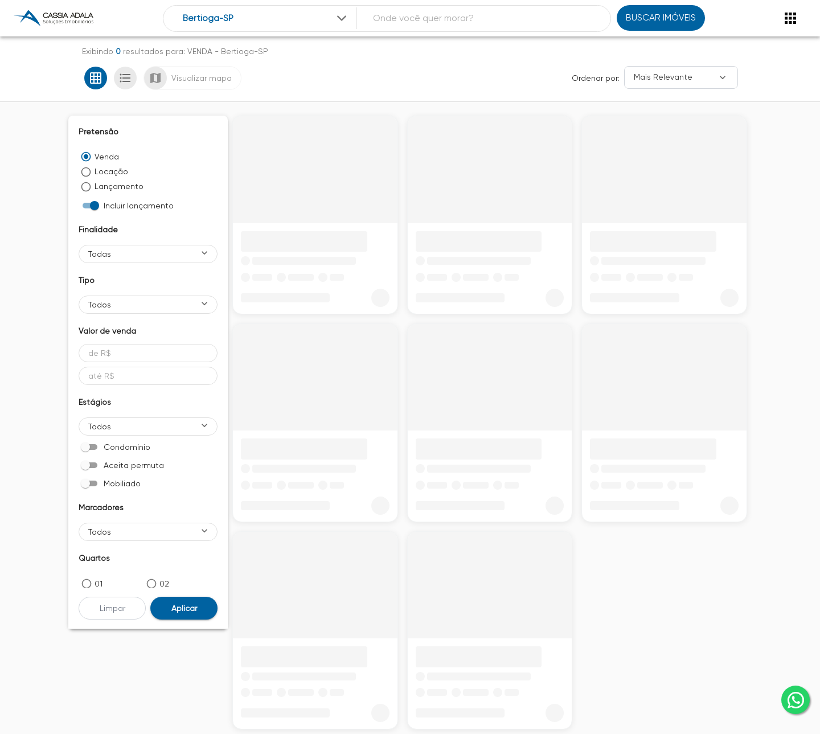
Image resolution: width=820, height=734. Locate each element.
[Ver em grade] (95, 78)
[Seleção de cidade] (265, 18)
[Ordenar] (681, 77)
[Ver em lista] (125, 78)
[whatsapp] (795, 700)
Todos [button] (99, 304)
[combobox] (265, 18)
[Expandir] (342, 18)
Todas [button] (99, 254)
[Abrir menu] (790, 18)
